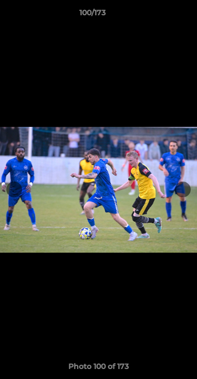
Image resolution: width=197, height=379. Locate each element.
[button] (159, 15)
